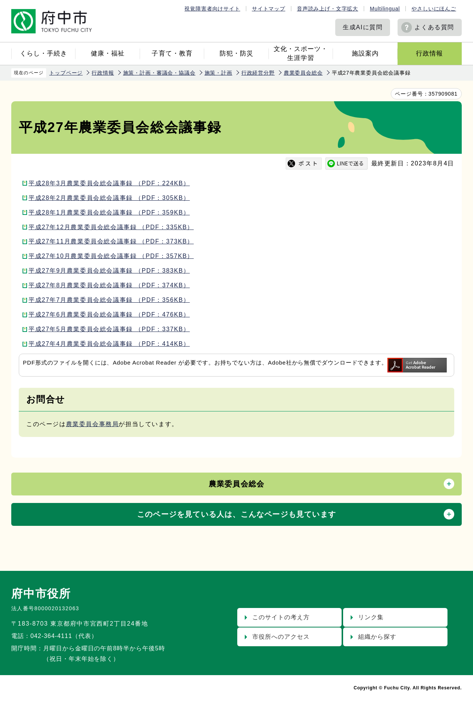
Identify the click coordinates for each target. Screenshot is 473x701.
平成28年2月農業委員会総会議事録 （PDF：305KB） (109, 198)
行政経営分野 (258, 73)
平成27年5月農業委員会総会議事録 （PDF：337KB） (109, 329)
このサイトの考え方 (281, 617)
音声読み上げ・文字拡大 (327, 9)
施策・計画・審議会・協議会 (159, 73)
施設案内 (365, 53)
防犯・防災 (236, 53)
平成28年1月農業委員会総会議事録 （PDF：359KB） (109, 212)
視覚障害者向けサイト (212, 9)
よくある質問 (434, 27)
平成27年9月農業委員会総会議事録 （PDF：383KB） (109, 270)
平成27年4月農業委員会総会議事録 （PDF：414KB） (109, 344)
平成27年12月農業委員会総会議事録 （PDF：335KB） (111, 227)
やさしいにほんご (433, 9)
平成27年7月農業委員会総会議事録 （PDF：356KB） (109, 300)
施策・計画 (218, 73)
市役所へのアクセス (281, 636)
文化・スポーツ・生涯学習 (301, 53)
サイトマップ (268, 9)
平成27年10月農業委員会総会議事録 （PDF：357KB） (111, 256)
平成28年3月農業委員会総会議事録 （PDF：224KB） (109, 183)
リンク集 (371, 617)
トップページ (66, 73)
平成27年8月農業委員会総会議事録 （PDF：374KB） (109, 285)
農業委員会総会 (303, 73)
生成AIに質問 (363, 27)
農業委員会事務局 (92, 424)
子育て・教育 (172, 53)
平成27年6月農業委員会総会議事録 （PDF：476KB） (109, 314)
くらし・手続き (43, 53)
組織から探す (377, 636)
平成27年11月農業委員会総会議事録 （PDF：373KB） (111, 241)
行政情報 (429, 53)
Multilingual (385, 9)
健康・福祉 (108, 53)
